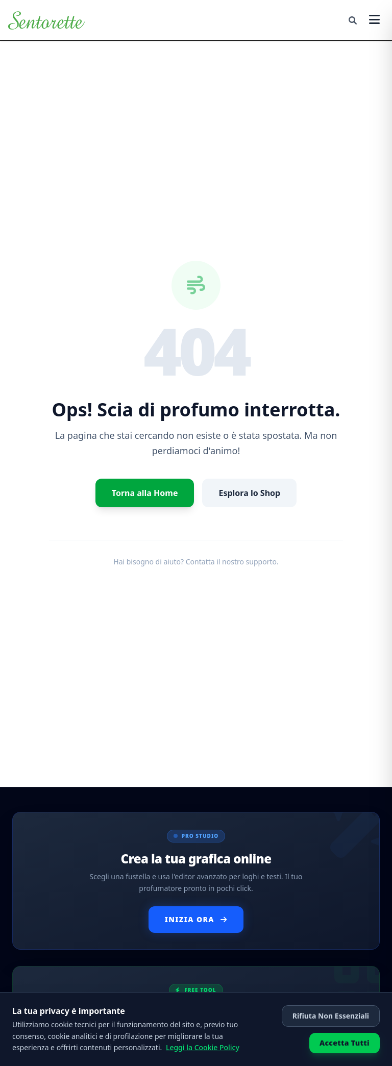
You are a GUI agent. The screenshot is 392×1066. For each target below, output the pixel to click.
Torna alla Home (145, 493)
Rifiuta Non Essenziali (330, 1016)
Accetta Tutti (345, 1043)
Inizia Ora (196, 919)
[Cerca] (353, 20)
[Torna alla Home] (46, 20)
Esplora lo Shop (249, 493)
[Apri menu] (374, 20)
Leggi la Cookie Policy (202, 1047)
